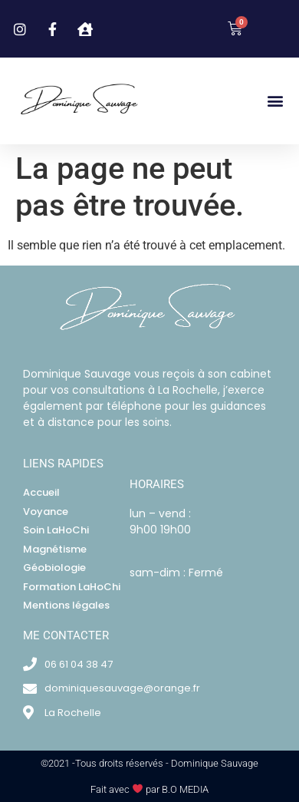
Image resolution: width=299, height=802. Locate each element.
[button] (275, 101)
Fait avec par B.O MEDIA (149, 789)
